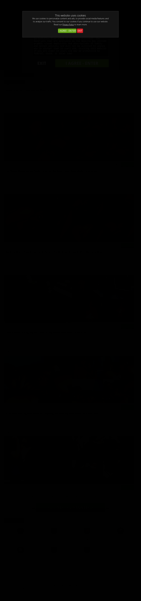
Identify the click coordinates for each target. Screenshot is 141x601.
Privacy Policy (68, 24)
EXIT (80, 30)
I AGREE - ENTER (67, 30)
